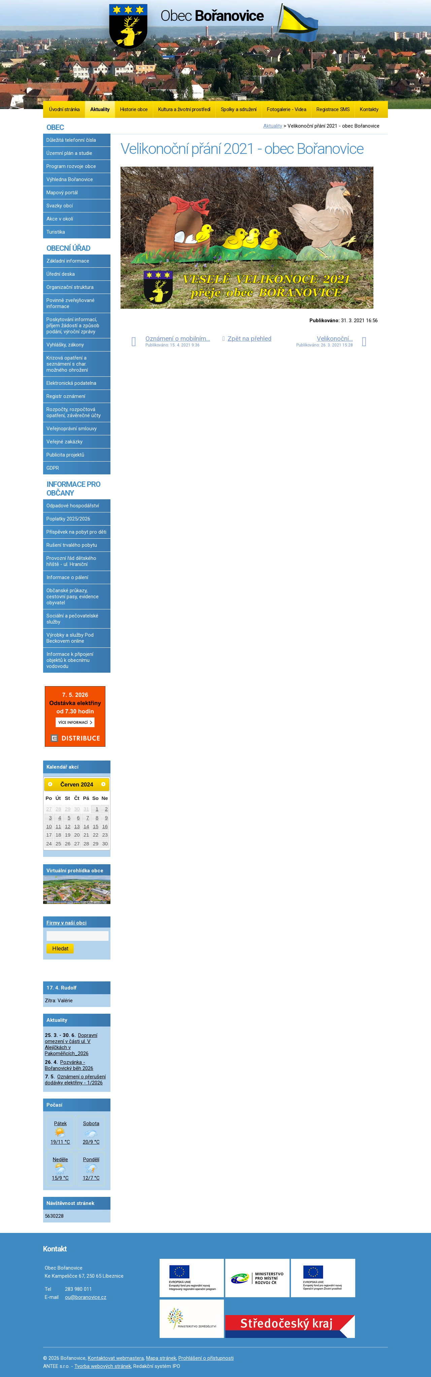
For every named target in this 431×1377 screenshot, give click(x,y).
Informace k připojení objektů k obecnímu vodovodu (69, 660)
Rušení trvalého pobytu (71, 545)
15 (96, 826)
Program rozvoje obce (71, 166)
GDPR (52, 468)
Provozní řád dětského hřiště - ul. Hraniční (71, 561)
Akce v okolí (59, 219)
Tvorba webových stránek (102, 1366)
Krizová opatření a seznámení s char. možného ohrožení (67, 364)
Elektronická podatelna (71, 383)
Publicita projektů (65, 455)
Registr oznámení (65, 396)
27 (49, 809)
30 (77, 809)
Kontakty (369, 109)
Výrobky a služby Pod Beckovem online (70, 638)
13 (77, 826)
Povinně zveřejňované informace (70, 303)
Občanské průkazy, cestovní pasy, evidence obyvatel (72, 596)
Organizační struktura (70, 287)
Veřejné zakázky (64, 442)
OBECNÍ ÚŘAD (68, 248)
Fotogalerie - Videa (286, 109)
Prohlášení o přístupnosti (206, 1358)
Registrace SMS (333, 109)
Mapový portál (62, 193)
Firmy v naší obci (66, 923)
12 (68, 826)
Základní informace (67, 261)
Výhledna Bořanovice (69, 179)
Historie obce (134, 109)
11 (58, 826)
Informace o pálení (67, 577)
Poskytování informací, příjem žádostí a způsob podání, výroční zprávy (72, 325)
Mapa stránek (161, 1358)
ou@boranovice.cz (85, 1297)
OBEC (55, 127)
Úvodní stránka (64, 109)
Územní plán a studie (69, 153)
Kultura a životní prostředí (184, 109)
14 (86, 826)
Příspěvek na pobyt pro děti (76, 532)
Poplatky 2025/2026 (68, 519)
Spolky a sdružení (239, 109)
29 (68, 809)
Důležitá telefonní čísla (71, 140)
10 (49, 826)
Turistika (55, 232)
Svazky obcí (59, 206)
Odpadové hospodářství (72, 506)
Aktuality (100, 109)
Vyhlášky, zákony (65, 345)
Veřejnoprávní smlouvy (71, 429)
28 (58, 809)
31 (86, 809)
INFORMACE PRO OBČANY (73, 488)
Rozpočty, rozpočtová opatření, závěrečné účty (73, 412)
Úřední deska (60, 274)
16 (105, 826)
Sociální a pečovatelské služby (72, 619)
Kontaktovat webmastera (116, 1358)
